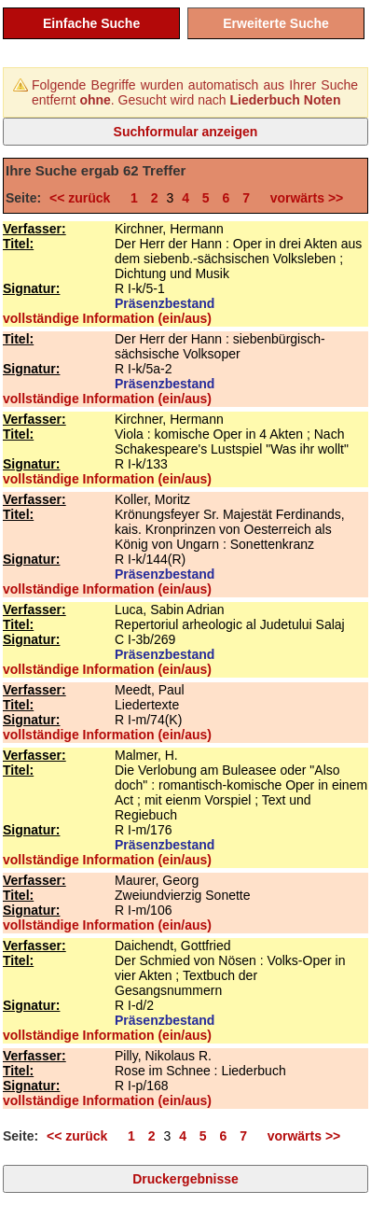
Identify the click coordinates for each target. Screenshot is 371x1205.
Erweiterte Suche (276, 23)
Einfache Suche (91, 23)
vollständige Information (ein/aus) (107, 318)
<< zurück (83, 197)
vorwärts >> (303, 197)
